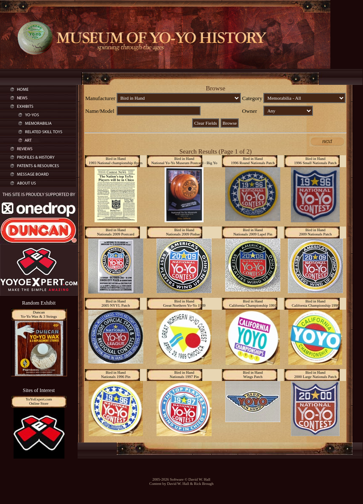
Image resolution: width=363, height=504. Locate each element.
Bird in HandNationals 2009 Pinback (184, 232)
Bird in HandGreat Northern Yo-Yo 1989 (184, 303)
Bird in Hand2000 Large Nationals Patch (315, 374)
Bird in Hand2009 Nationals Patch (315, 232)
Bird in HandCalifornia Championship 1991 (252, 303)
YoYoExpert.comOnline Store (39, 401)
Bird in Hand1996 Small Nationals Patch (315, 161)
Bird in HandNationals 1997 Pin (184, 374)
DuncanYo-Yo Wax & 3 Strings (39, 314)
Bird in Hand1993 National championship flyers (115, 161)
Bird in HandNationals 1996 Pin (115, 374)
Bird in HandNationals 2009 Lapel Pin (252, 232)
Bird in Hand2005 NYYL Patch (115, 303)
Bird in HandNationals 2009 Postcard (115, 232)
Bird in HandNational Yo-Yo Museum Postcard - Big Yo (184, 161)
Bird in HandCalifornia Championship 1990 (315, 303)
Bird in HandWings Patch (253, 374)
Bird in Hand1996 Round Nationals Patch (253, 161)
